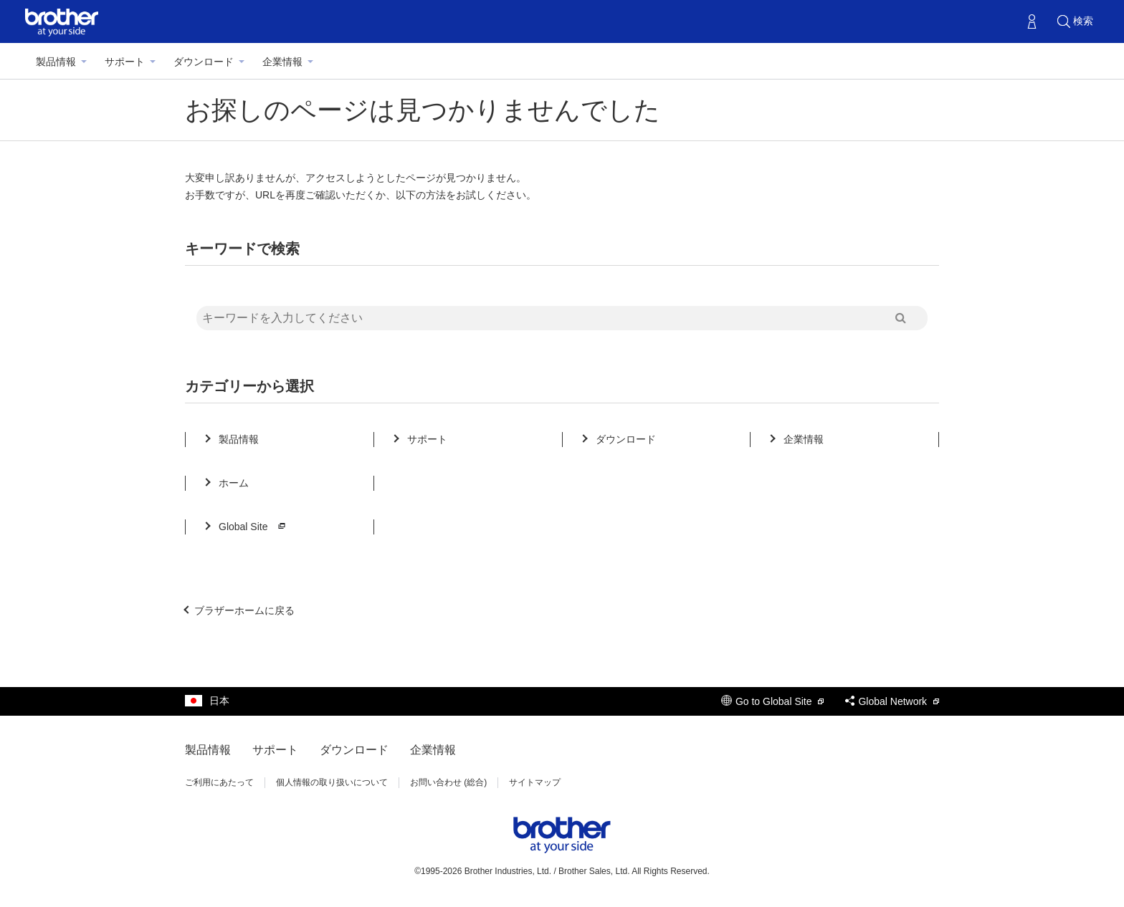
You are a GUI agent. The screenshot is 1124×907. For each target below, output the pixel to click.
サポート (125, 61)
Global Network (892, 701)
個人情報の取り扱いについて (332, 782)
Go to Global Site (772, 701)
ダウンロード (203, 61)
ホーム (234, 483)
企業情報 (282, 61)
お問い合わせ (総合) (448, 782)
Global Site (254, 526)
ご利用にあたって (219, 782)
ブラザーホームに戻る (244, 610)
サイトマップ (535, 782)
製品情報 (56, 61)
